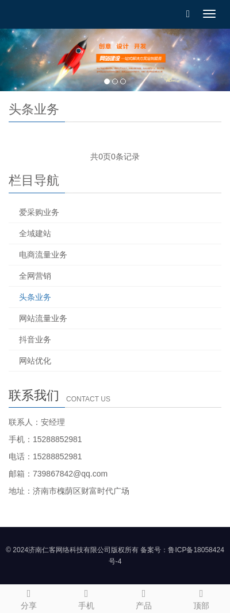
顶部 (201, 597)
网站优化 (35, 360)
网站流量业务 (43, 318)
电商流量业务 (43, 254)
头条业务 (35, 297)
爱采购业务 (39, 212)
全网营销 (35, 275)
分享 (28, 597)
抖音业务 (35, 339)
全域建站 (35, 233)
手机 (86, 597)
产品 (143, 597)
